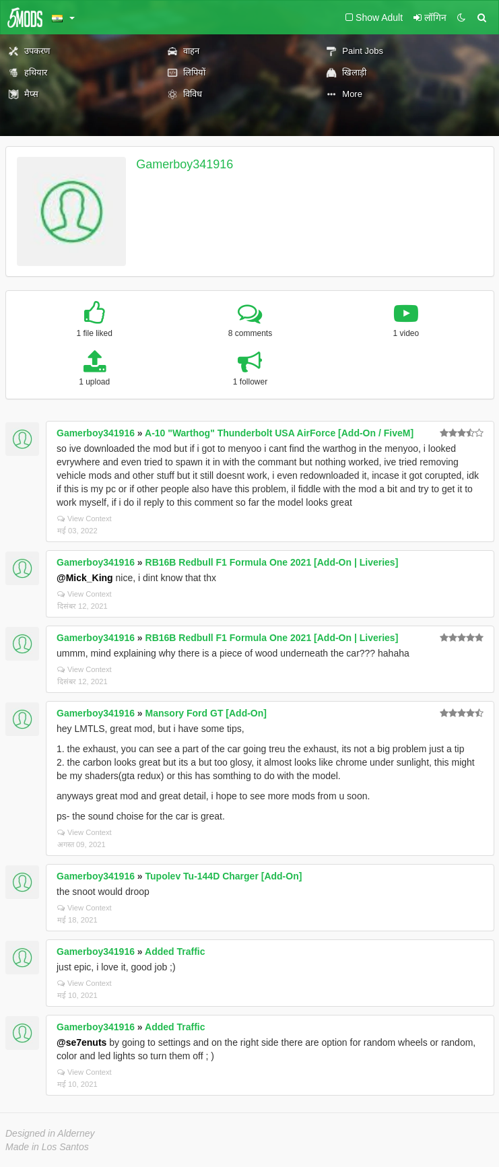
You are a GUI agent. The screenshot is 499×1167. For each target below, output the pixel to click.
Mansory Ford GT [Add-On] (206, 713)
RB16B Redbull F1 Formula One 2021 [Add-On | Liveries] (272, 562)
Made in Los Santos (47, 1146)
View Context (84, 518)
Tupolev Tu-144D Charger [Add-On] (223, 876)
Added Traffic (175, 951)
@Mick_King (85, 577)
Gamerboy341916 (184, 164)
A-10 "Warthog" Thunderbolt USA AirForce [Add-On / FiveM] (279, 433)
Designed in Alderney (50, 1133)
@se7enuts (81, 1042)
